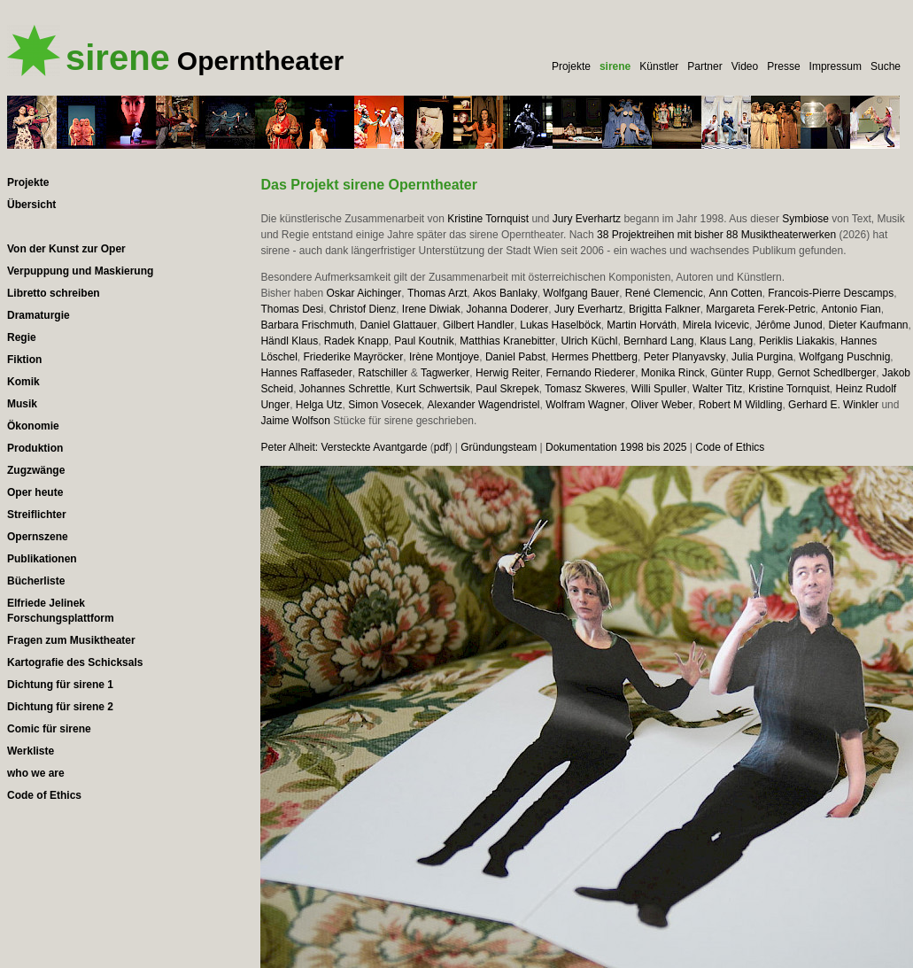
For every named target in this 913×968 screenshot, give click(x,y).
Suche (885, 66)
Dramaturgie (38, 315)
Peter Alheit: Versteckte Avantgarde (343, 447)
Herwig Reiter (508, 373)
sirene (615, 66)
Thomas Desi (291, 309)
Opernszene (37, 536)
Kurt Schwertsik (432, 389)
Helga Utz (319, 405)
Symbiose (805, 219)
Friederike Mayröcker (354, 357)
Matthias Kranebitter (507, 341)
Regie (21, 337)
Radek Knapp (356, 341)
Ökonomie (33, 426)
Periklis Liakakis (796, 341)
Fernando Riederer (590, 373)
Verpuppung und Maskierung (80, 271)
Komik (23, 382)
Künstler (658, 66)
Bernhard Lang (658, 341)
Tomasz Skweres (585, 389)
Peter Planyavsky (685, 357)
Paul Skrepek (507, 389)
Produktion (35, 448)
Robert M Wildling (741, 405)
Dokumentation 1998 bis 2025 (615, 447)
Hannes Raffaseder (306, 373)
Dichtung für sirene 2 (60, 707)
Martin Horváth (642, 325)
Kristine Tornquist (488, 219)
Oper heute (35, 492)
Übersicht (31, 204)
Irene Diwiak (431, 309)
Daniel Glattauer (398, 325)
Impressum (835, 66)
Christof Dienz (362, 309)
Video (744, 66)
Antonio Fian (850, 309)
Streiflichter (36, 514)
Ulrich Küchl (589, 341)
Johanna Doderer (508, 309)
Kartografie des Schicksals (75, 662)
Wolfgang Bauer (581, 293)
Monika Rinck (673, 373)
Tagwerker (445, 373)
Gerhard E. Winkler (833, 405)
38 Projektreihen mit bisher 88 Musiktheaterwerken (716, 234)
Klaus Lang (726, 341)
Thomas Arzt (437, 293)
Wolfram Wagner (584, 405)
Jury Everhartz (587, 219)
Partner (704, 66)
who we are (36, 773)
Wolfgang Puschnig (844, 357)
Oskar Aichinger (364, 293)
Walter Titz (717, 389)
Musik (22, 404)
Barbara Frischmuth (306, 325)
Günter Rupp (741, 373)
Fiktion (24, 359)
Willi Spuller (659, 389)
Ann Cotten (735, 293)
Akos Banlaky (505, 293)
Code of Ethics (729, 447)
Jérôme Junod (789, 325)
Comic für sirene (49, 729)
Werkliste (30, 751)
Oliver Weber (661, 405)
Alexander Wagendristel (484, 405)
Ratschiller (382, 373)
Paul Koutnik (423, 341)
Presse (783, 66)
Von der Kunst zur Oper (66, 249)
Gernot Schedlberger (827, 373)
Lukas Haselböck (560, 325)
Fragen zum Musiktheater (71, 640)
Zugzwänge (36, 470)
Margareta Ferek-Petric (760, 309)
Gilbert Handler (479, 325)
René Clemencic (664, 293)
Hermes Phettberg (595, 357)
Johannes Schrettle (345, 389)
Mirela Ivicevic (716, 325)
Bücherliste (36, 581)
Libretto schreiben (53, 293)
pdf (441, 447)
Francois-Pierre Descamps (831, 293)
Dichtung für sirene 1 (60, 684)
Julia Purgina (762, 357)
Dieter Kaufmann (868, 325)
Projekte (571, 66)
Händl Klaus (289, 341)
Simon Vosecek (385, 405)
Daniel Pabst (515, 357)
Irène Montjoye (444, 357)
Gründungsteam (498, 447)
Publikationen (42, 559)
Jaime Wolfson (294, 420)
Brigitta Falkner (664, 309)
